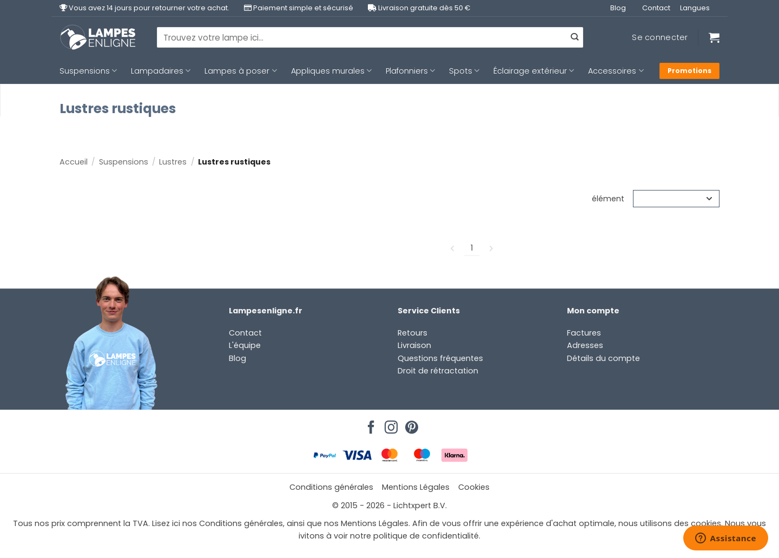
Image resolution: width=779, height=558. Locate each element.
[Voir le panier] (714, 37)
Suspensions (88, 70)
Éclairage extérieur (533, 70)
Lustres (173, 161)
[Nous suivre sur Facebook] (369, 424)
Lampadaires (160, 70)
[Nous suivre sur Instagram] (389, 424)
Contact (656, 7)
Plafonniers (410, 70)
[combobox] (370, 37)
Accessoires (615, 70)
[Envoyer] (574, 37)
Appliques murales (331, 70)
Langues (695, 7)
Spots (464, 70)
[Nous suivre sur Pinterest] (410, 424)
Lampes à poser (240, 70)
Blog (618, 7)
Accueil (74, 161)
